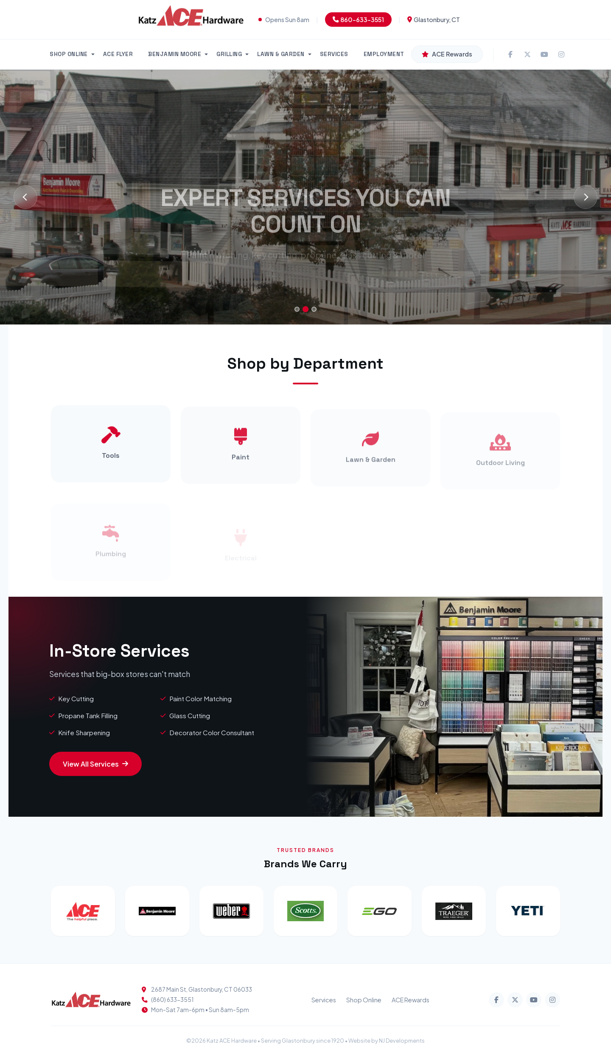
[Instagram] (561, 54)
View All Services (95, 763)
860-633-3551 (358, 19)
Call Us (342, 277)
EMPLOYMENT (384, 54)
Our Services (272, 277)
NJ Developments (402, 1040)
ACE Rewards (410, 1000)
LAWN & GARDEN (281, 54)
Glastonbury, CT (433, 20)
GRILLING (229, 54)
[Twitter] (527, 54)
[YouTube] (544, 54)
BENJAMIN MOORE (174, 54)
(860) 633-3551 (172, 999)
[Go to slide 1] (297, 309)
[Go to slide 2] (305, 309)
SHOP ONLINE (69, 54)
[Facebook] (510, 54)
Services (323, 1000)
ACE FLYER (118, 54)
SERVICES (334, 54)
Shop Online (363, 1000)
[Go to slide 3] (314, 309)
